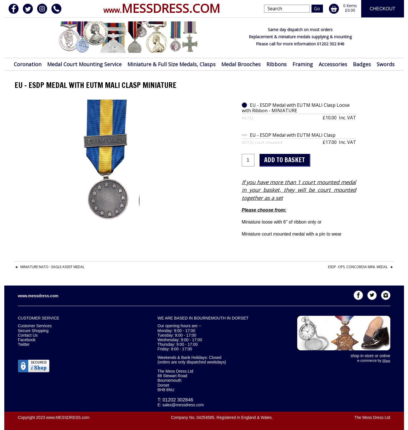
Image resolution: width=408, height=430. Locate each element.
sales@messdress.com (183, 405)
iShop (386, 360)
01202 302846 (177, 400)
